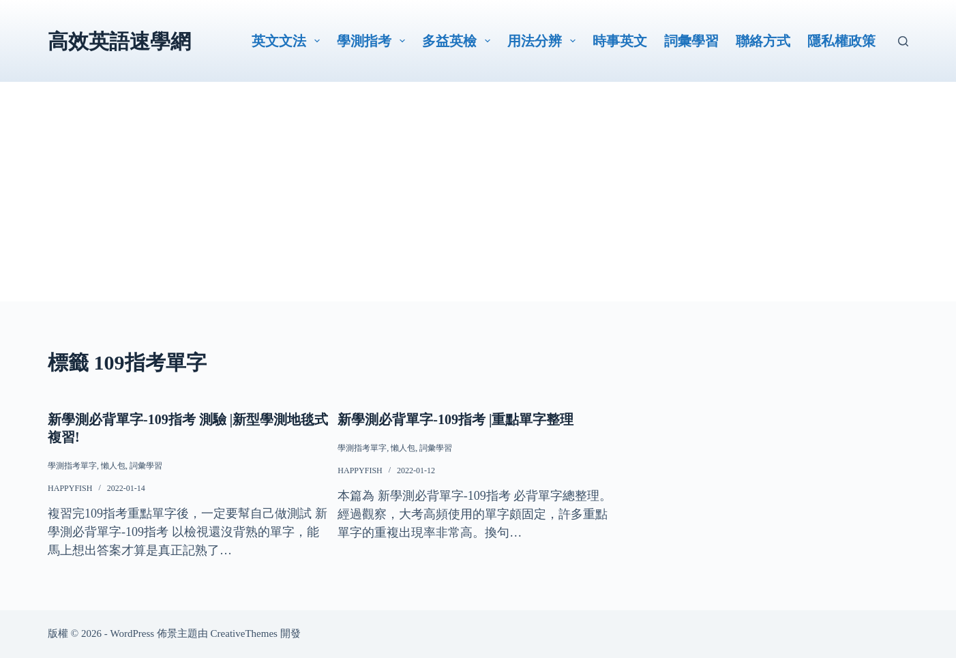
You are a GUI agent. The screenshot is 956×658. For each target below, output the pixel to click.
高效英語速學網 (119, 41)
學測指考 (373, 41)
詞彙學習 (691, 40)
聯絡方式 (763, 40)
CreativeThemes (244, 633)
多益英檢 (459, 41)
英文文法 (288, 41)
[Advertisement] (478, 205)
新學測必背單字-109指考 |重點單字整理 (455, 419)
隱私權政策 (841, 40)
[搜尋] (903, 41)
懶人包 (113, 465)
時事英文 (620, 40)
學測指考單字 (72, 465)
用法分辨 (544, 41)
